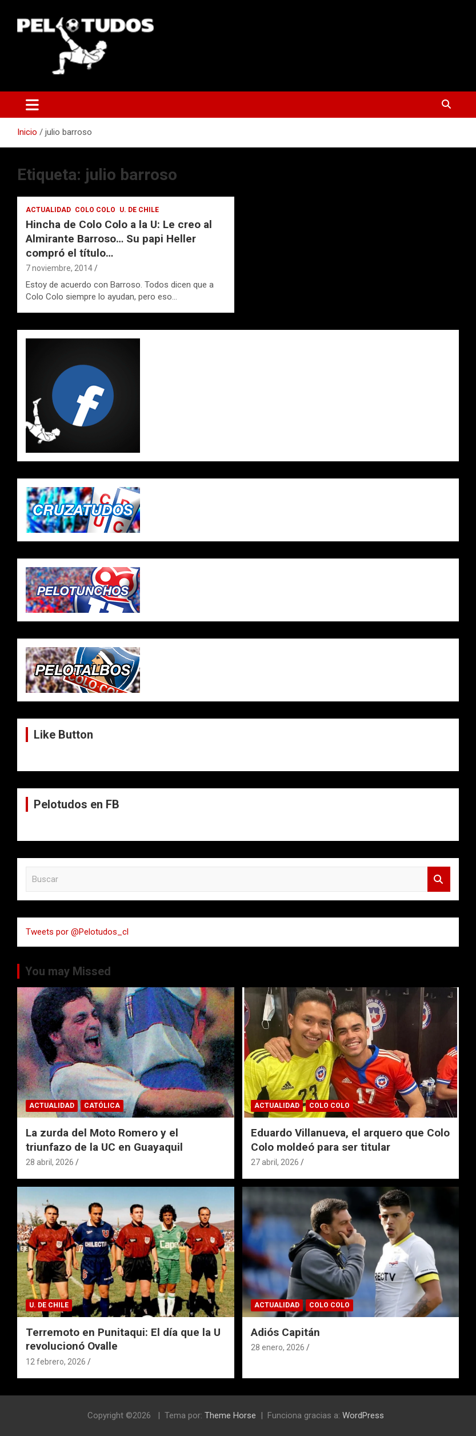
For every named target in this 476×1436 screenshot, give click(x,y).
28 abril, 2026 (50, 1162)
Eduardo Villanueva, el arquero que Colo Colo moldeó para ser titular (350, 1140)
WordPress (363, 1415)
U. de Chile (139, 210)
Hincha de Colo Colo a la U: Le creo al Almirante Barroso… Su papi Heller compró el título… (119, 238)
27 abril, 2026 (275, 1162)
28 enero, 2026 (278, 1347)
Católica (102, 1106)
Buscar (438, 879)
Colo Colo (95, 210)
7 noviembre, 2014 (59, 268)
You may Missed (68, 971)
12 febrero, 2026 (56, 1361)
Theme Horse (230, 1415)
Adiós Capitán (285, 1332)
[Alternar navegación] (32, 104)
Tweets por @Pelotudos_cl (77, 932)
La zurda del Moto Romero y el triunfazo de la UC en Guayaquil (104, 1140)
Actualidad (48, 210)
